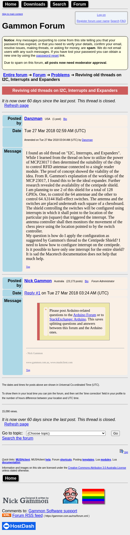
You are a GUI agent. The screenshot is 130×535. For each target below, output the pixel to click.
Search (59, 4)
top (124, 452)
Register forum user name (93, 20)
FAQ (123, 20)
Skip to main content (12, 14)
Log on (101, 14)
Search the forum (17, 438)
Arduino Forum (84, 315)
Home (10, 4)
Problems (60, 75)
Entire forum (15, 75)
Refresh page (16, 105)
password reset (47, 55)
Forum (80, 4)
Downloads (34, 4)
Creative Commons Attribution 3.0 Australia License (97, 467)
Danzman (87, 140)
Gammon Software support (52, 511)
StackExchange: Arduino (68, 319)
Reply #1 (32, 293)
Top (28, 266)
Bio (65, 119)
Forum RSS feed (27, 515)
